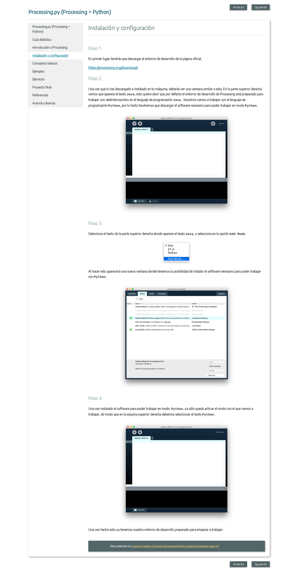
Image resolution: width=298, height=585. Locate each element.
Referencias (40, 95)
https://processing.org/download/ (113, 68)
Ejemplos (38, 71)
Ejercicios (38, 79)
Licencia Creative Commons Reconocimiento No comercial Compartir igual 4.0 (175, 546)
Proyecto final (41, 87)
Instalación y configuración (50, 55)
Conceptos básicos (44, 63)
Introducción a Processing (49, 47)
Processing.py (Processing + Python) (51, 29)
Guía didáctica (41, 40)
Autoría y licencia (43, 103)
